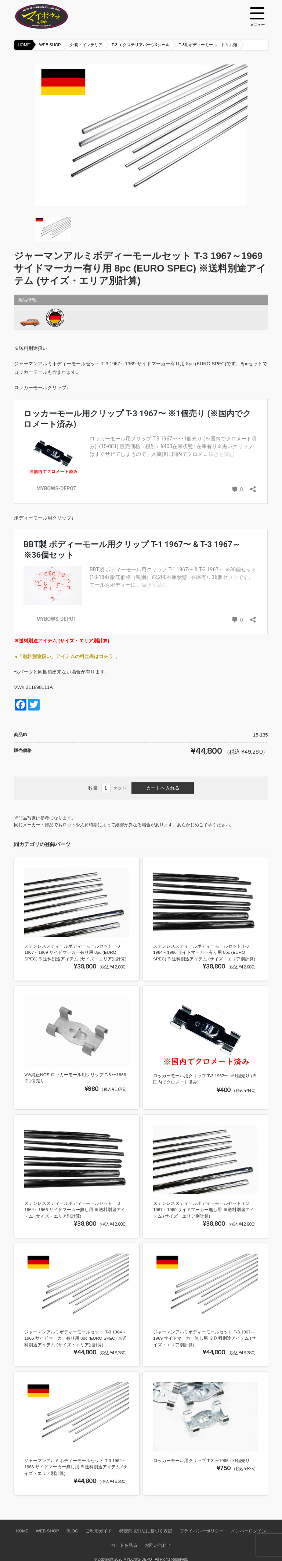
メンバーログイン (248, 1530)
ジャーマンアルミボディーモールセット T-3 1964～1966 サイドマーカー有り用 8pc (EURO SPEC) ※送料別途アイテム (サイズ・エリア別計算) (75, 1338)
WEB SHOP (50, 45)
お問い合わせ (158, 1545)
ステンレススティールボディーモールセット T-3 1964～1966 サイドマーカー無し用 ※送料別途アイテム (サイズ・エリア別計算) (74, 1209)
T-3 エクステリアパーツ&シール (141, 45)
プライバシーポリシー (202, 1530)
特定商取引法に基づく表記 (145, 1530)
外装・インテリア (86, 45)
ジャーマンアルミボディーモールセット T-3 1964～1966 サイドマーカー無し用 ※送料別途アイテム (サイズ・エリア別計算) (75, 1467)
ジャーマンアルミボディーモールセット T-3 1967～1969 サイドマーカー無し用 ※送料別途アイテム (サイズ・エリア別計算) (204, 1338)
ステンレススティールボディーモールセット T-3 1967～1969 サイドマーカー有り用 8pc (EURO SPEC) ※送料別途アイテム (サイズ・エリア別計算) (75, 952)
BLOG (72, 1530)
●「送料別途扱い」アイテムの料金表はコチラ (64, 656)
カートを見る (124, 1545)
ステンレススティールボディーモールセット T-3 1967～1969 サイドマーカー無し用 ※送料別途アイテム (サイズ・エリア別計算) (203, 1209)
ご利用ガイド (99, 1530)
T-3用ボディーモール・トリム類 (208, 45)
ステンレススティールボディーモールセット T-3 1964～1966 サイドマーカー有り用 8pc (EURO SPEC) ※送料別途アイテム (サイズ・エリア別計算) (204, 952)
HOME (24, 45)
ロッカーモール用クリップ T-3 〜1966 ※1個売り (201, 1460)
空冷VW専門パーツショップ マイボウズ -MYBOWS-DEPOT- (50, 16)
